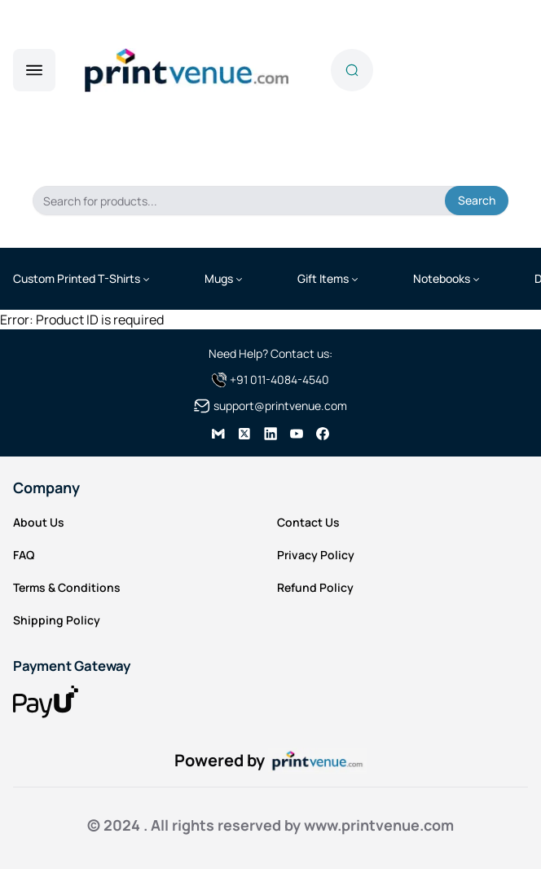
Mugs (219, 278)
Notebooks (441, 278)
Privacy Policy (315, 554)
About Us (38, 522)
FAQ (23, 554)
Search (476, 200)
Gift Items (323, 278)
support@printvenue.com (280, 405)
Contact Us (308, 522)
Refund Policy (315, 587)
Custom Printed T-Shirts (76, 278)
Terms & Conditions (67, 587)
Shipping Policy (56, 620)
